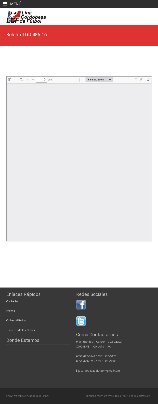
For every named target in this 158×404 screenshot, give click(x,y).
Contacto (12, 301)
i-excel (125, 396)
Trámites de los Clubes (20, 330)
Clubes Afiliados (16, 320)
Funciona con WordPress (100, 396)
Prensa (10, 311)
